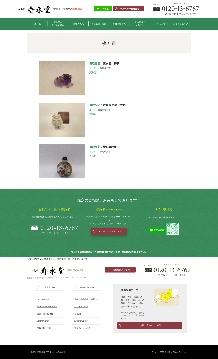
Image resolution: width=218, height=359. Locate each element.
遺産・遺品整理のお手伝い (86, 299)
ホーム (37, 24)
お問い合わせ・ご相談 (150, 325)
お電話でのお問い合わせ (167, 270)
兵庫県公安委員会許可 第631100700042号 (48, 352)
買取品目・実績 (98, 24)
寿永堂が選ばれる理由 (58, 24)
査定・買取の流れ (45, 314)
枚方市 (107, 68)
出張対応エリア (81, 321)
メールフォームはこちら (110, 231)
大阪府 (101, 68)
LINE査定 (104, 8)
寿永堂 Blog (49, 287)
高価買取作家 (119, 24)
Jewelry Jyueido (87, 287)
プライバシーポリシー (84, 328)
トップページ (43, 299)
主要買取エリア (180, 24)
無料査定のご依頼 (121, 270)
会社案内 (78, 314)
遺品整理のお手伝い (139, 24)
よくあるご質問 (160, 24)
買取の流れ (78, 24)
